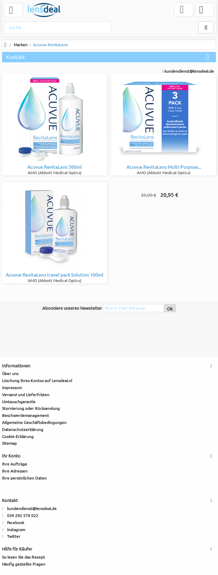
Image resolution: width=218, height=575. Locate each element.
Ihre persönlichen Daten (24, 478)
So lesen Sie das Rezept (23, 557)
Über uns (10, 373)
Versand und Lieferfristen (25, 394)
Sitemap (9, 443)
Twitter (13, 536)
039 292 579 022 (22, 515)
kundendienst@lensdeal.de (188, 71)
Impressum (12, 387)
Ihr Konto (11, 455)
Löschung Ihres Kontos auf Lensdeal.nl (37, 380)
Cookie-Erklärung (18, 436)
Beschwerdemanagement (25, 415)
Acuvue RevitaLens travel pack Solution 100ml (54, 275)
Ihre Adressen (15, 471)
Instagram (16, 529)
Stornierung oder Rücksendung (31, 408)
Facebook (15, 522)
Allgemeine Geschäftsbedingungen (34, 422)
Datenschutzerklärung (22, 429)
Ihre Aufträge (14, 464)
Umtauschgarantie (19, 402)
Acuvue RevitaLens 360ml (54, 167)
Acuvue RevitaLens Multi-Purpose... (163, 167)
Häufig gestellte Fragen (23, 564)
